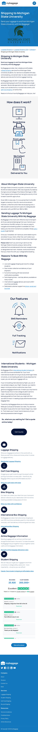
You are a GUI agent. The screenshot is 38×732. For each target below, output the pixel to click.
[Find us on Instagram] (8, 668)
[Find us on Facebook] (5, 668)
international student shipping (23, 370)
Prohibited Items (5, 715)
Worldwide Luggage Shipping (11, 461)
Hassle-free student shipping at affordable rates (17, 571)
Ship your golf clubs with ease (11, 483)
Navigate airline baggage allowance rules (14, 550)
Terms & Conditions (6, 712)
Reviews (3, 680)
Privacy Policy (4, 718)
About (2, 677)
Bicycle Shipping (5, 704)
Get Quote (19, 432)
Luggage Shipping (6, 50)
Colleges (32, 50)
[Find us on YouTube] (15, 668)
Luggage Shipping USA (21, 50)
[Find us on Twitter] (2, 668)
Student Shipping (6, 697)
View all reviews (19, 645)
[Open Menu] (34, 3)
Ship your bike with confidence (11, 504)
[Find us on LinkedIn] (11, 668)
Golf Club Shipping (6, 701)
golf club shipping (6, 90)
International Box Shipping (10, 526)
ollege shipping (6, 70)
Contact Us (4, 683)
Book (2, 687)
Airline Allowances (6, 722)
